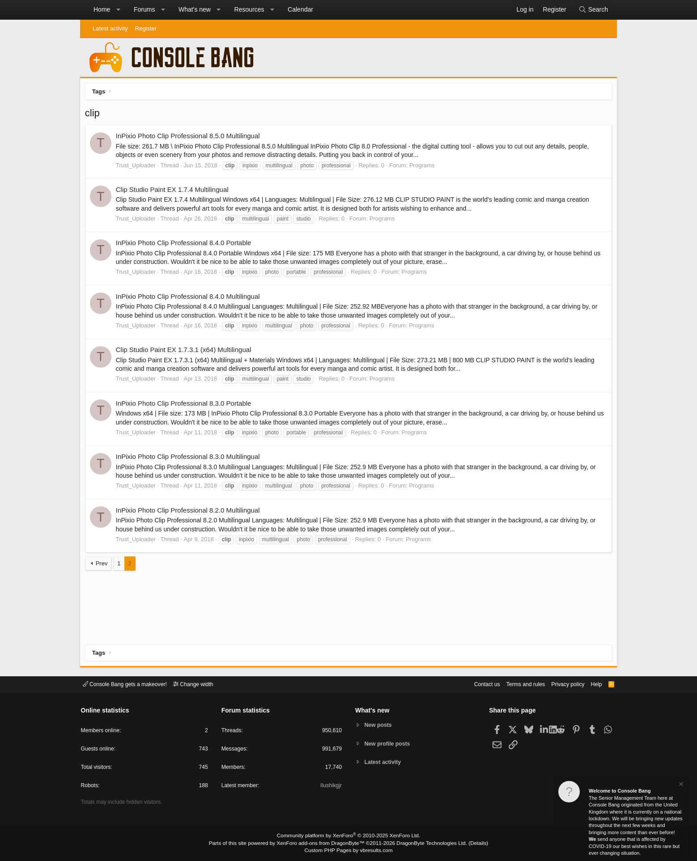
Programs (423, 167)
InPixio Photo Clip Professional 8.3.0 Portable (185, 405)
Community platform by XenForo (348, 837)
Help (592, 683)
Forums (144, 9)
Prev (104, 565)
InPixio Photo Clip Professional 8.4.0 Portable (185, 245)
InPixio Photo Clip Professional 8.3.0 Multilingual (190, 458)
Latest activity (110, 28)
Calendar (300, 9)
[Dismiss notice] (680, 785)
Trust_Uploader (137, 167)
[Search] (593, 10)
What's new (194, 9)
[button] (118, 10)
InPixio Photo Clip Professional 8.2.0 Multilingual (190, 512)
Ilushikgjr (330, 787)
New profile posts (389, 743)
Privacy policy (561, 683)
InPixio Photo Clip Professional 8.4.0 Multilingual (190, 298)
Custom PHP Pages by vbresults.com (348, 850)
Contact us (475, 683)
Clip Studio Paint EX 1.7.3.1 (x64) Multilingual (185, 351)
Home (102, 9)
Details (469, 843)
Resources (249, 9)
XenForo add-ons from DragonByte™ (322, 843)
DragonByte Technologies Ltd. (426, 843)
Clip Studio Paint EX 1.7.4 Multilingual (174, 191)
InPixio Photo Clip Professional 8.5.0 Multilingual (190, 138)
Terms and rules (516, 683)
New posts (379, 724)
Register (146, 28)
